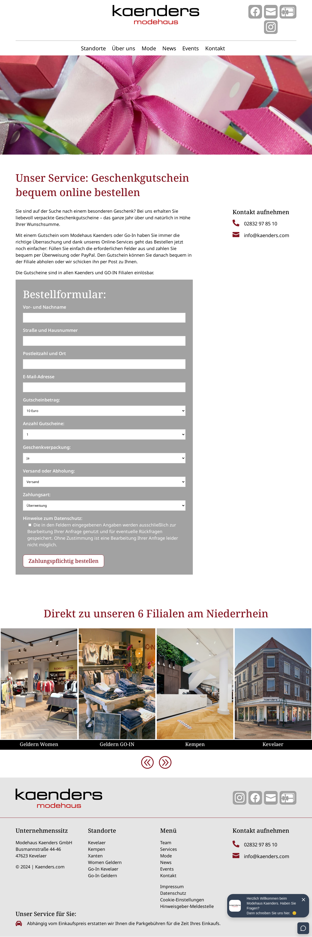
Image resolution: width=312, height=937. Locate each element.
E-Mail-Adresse (38, 376)
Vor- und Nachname (44, 307)
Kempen (195, 744)
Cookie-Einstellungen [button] (182, 900)
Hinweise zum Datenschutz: (52, 518)
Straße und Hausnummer (50, 330)
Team (165, 842)
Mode (149, 49)
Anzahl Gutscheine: (43, 423)
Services (168, 849)
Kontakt (215, 49)
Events (190, 49)
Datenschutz (173, 893)
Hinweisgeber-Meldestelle (187, 906)
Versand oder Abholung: (49, 471)
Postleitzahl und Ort (44, 353)
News (169, 49)
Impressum (172, 886)
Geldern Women (39, 744)
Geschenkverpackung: (47, 447)
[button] (165, 762)
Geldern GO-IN (117, 744)
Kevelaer (273, 744)
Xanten (95, 856)
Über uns (123, 49)
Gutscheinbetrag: (41, 400)
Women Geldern (105, 862)
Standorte (93, 49)
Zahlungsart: (36, 494)
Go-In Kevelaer (103, 869)
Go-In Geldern (102, 875)
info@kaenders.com (266, 235)
